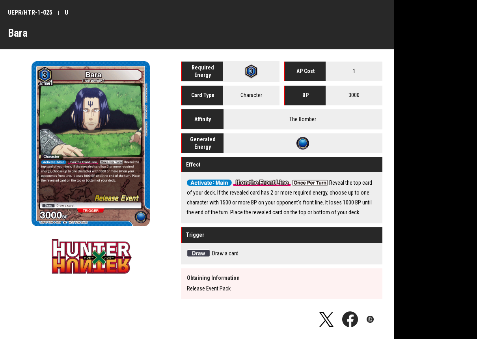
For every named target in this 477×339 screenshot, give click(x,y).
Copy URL (374, 319)
